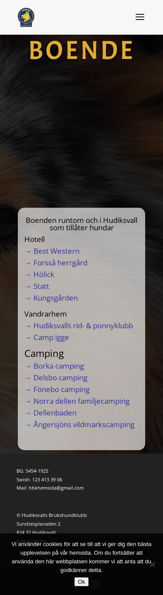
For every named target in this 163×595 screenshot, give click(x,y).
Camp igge (51, 337)
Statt (41, 286)
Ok (81, 582)
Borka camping (58, 366)
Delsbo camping (60, 377)
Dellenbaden (55, 413)
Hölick (43, 274)
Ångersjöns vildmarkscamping (83, 424)
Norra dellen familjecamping (81, 401)
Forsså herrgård (60, 263)
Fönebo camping (61, 389)
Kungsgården (55, 298)
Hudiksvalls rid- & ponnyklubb (83, 325)
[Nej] (152, 564)
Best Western (56, 251)
